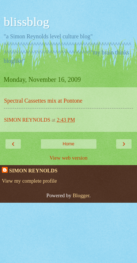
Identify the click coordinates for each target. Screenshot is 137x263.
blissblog (26, 21)
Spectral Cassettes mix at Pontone (43, 101)
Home (68, 143)
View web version (69, 158)
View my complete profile (29, 181)
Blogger (81, 195)
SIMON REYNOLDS (33, 171)
